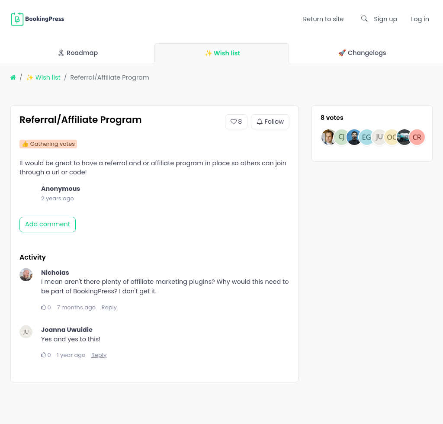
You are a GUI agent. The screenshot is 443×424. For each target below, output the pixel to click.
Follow (270, 122)
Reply (109, 307)
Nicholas (55, 272)
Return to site (323, 19)
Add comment (47, 224)
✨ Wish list (43, 77)
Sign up (386, 19)
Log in (420, 19)
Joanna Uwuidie (67, 329)
